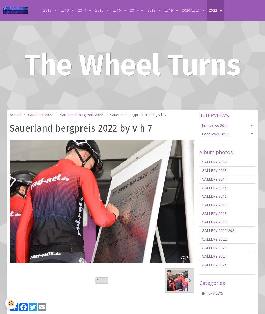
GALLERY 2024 (214, 256)
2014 (82, 10)
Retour (102, 280)
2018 (152, 10)
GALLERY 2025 (214, 264)
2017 (134, 10)
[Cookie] (11, 303)
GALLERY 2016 (214, 196)
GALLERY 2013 (214, 170)
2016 (117, 10)
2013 (65, 10)
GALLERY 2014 (214, 179)
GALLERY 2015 (214, 187)
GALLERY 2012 (214, 162)
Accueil (15, 114)
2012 (48, 10)
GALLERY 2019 (214, 222)
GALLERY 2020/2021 (219, 230)
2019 (169, 10)
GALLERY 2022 (40, 114)
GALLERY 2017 (214, 204)
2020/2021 (191, 10)
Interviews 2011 (215, 125)
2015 (100, 10)
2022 (213, 10)
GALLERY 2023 (214, 247)
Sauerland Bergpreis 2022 (81, 114)
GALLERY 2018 (214, 213)
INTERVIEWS (212, 293)
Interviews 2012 (215, 134)
